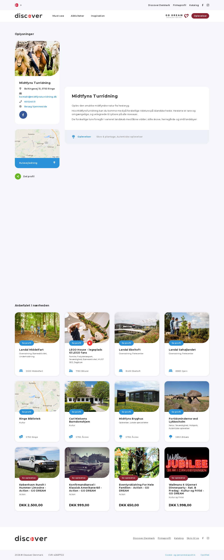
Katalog (194, 5)
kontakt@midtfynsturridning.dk (38, 96)
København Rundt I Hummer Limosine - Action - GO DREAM (32, 487)
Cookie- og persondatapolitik (180, 555)
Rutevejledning (37, 162)
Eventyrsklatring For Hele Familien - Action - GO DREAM (136, 487)
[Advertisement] (37, 237)
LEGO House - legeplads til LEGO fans (85, 351)
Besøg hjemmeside (35, 106)
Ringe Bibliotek (29, 418)
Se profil (26, 343)
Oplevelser (200, 16)
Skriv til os (193, 538)
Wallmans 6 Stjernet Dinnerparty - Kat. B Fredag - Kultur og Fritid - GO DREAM (186, 489)
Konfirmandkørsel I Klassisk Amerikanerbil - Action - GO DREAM (85, 487)
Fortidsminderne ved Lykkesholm (183, 420)
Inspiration (98, 15)
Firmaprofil (179, 5)
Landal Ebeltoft (130, 349)
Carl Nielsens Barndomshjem (79, 420)
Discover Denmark (159, 5)
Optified (205, 555)
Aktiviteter (77, 15)
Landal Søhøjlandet (182, 349)
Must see (58, 15)
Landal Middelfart (31, 349)
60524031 (30, 101)
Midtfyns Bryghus (131, 418)
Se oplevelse (29, 478)
